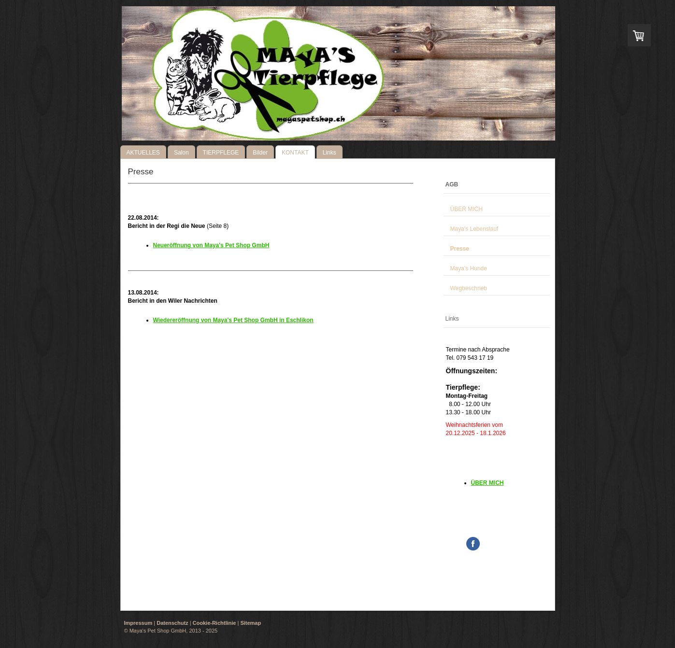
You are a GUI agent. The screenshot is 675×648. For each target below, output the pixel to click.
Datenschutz (172, 623)
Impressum (138, 623)
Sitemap (250, 623)
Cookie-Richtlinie (214, 623)
